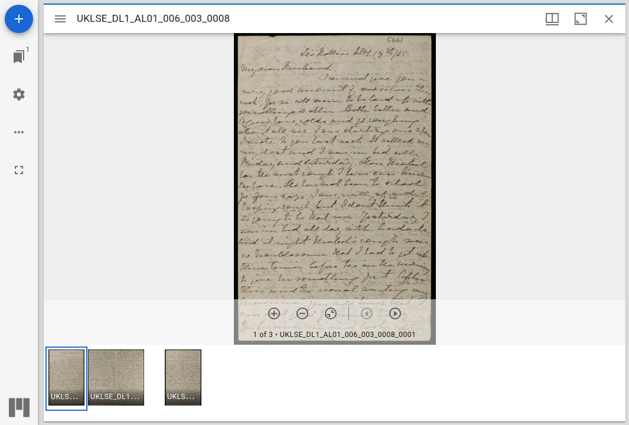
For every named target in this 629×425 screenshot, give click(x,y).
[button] (66, 378)
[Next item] (395, 313)
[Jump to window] (19, 56)
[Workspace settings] (19, 94)
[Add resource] (19, 19)
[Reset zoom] (331, 313)
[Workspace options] (19, 132)
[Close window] (609, 19)
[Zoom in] (274, 313)
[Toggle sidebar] (60, 19)
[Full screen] (19, 170)
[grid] (334, 383)
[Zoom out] (302, 313)
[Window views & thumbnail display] (552, 19)
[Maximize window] (580, 19)
